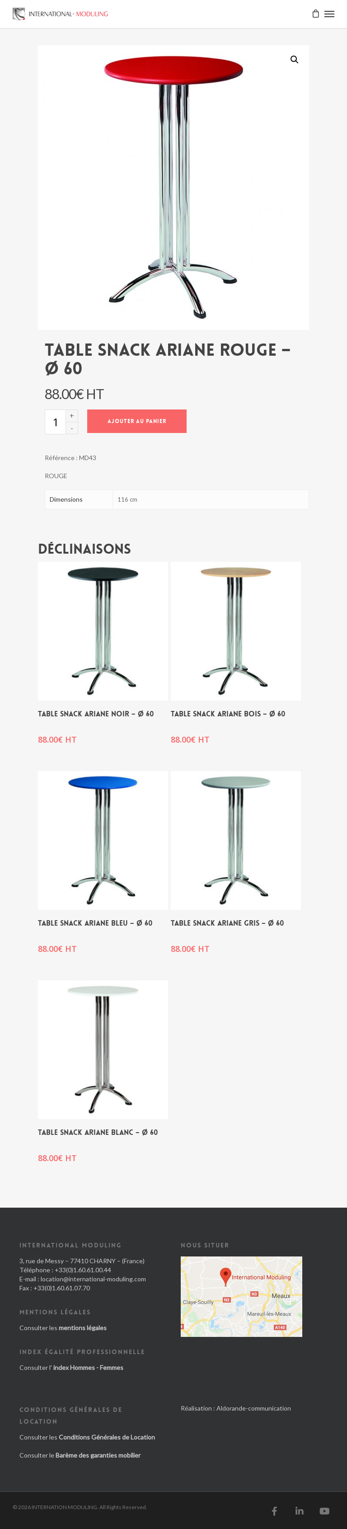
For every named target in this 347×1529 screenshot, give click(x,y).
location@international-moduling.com (93, 1279)
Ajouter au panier (137, 421)
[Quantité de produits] (55, 421)
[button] (294, 60)
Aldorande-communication (253, 1408)
